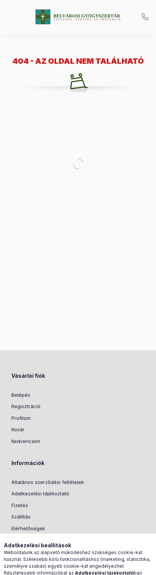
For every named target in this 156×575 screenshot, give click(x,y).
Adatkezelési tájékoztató (40, 493)
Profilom (21, 418)
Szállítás (21, 517)
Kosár (18, 429)
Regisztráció (26, 406)
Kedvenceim (25, 441)
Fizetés (19, 505)
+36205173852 (145, 17)
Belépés (20, 395)
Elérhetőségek (28, 528)
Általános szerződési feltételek (47, 482)
